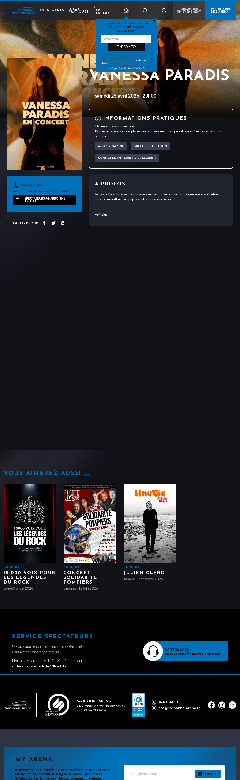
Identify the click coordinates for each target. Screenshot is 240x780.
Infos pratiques (78, 10)
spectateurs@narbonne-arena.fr (45, 200)
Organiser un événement (189, 10)
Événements (52, 10)
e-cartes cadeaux (101, 10)
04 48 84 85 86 (169, 702)
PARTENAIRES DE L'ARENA (221, 10)
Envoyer (126, 47)
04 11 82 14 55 (177, 649)
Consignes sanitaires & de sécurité (127, 158)
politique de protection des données (127, 68)
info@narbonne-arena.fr (179, 708)
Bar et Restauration (150, 146)
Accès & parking (111, 146)
